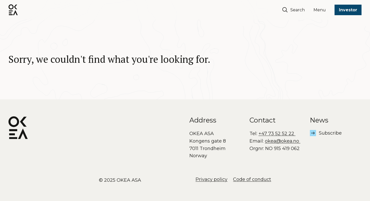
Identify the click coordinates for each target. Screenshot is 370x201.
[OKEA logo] (13, 9)
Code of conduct (252, 179)
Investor (348, 9)
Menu (319, 9)
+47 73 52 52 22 (276, 133)
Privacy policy (211, 179)
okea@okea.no (282, 141)
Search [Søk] (293, 9)
